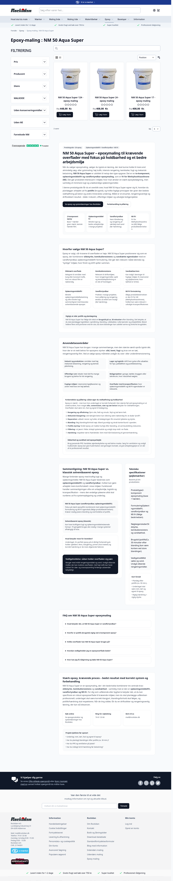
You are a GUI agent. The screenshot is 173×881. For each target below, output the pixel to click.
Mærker (40, 19)
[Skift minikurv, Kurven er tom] (158, 10)
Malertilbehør (93, 19)
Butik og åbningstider (97, 832)
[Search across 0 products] (107, 48)
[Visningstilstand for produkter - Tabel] (56, 57)
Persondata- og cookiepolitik (62, 841)
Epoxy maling (93, 858)
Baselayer (124, 19)
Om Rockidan (93, 824)
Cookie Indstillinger (58, 828)
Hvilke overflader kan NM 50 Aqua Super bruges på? (88, 642)
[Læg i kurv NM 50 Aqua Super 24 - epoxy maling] (101, 114)
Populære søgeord (57, 854)
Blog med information (97, 845)
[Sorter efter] (147, 57)
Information (139, 19)
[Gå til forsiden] (14, 30)
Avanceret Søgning (57, 850)
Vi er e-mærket (85, 2)
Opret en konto (132, 828)
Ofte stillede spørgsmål (39, 781)
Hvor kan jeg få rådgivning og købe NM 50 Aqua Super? (90, 660)
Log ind (128, 824)
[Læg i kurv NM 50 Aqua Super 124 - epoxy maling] (65, 114)
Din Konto (53, 845)
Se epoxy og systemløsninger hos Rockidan (83, 204)
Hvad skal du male (21, 19)
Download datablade (96, 837)
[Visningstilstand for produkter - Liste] (60, 57)
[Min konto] (154, 10)
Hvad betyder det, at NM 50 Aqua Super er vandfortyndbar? (91, 624)
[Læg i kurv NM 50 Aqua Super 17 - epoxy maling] (137, 114)
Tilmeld (123, 806)
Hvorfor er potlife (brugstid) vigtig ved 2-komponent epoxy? (91, 633)
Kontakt (90, 828)
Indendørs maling (95, 850)
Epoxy (109, 19)
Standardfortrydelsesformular (100, 841)
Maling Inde (56, 19)
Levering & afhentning (59, 837)
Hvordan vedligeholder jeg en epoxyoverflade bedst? (89, 651)
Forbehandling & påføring (117, 204)
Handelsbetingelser (58, 824)
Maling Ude (74, 19)
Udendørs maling (95, 854)
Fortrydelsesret (56, 832)
